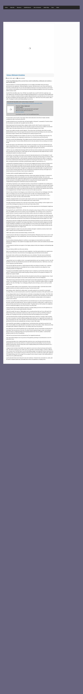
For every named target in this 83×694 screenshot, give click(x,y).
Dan (15, 78)
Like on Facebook (37, 7)
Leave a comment (21, 78)
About (57, 7)
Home (6, 7)
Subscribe (12, 7)
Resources (19, 7)
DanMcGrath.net (27, 7)
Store (52, 7)
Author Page (46, 7)
